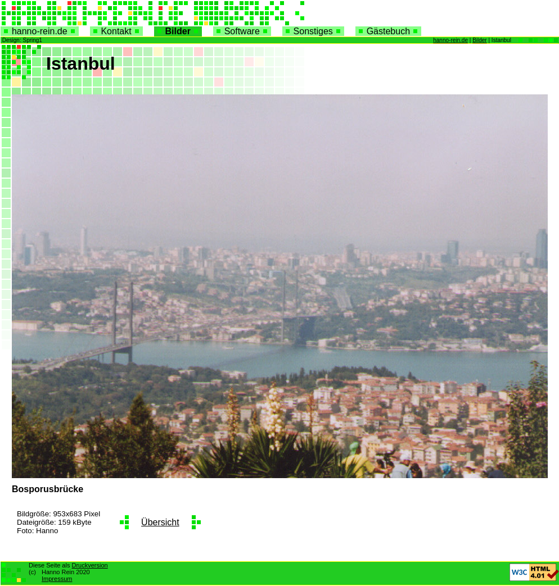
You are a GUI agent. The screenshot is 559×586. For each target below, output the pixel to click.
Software (242, 31)
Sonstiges (313, 31)
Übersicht (160, 522)
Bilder (178, 31)
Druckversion (89, 565)
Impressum (57, 578)
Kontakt (116, 31)
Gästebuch (388, 31)
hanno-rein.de (40, 31)
